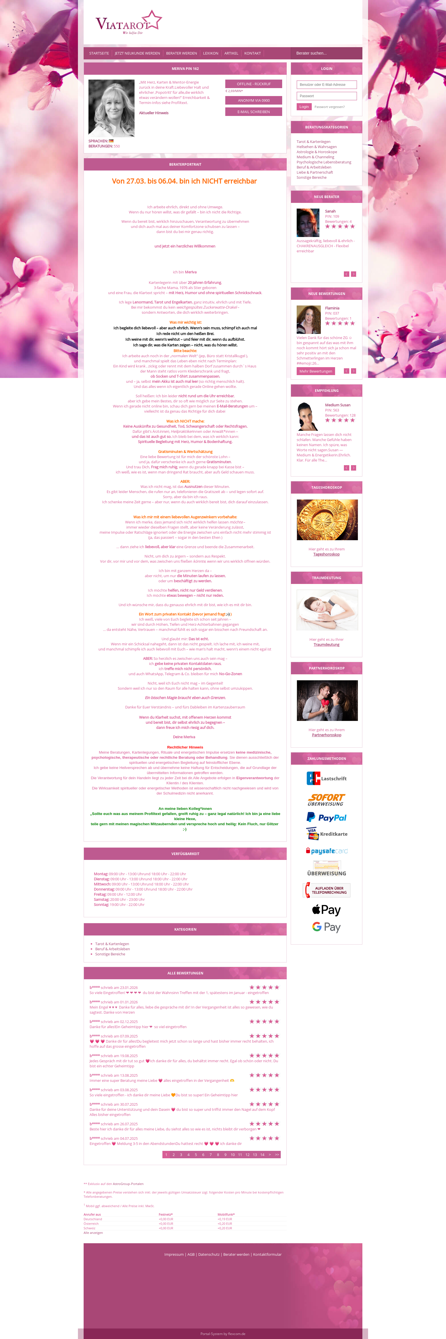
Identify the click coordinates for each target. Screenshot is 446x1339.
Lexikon (210, 53)
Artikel (231, 53)
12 (247, 1154)
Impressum (174, 1254)
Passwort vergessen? (330, 107)
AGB (191, 1254)
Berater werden (181, 53)
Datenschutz (209, 1254)
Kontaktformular (267, 1254)
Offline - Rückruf (254, 83)
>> (277, 1154)
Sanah (330, 211)
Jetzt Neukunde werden (137, 53)
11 (240, 1154)
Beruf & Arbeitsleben (314, 167)
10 (233, 1154)
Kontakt (252, 53)
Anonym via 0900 (254, 100)
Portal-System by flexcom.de (223, 1333)
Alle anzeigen (93, 1232)
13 (255, 1154)
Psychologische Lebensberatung (324, 162)
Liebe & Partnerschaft (315, 172)
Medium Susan (337, 404)
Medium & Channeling (315, 156)
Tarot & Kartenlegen (314, 141)
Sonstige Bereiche (312, 177)
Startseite (99, 53)
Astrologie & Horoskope (317, 151)
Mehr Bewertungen (316, 371)
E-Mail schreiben (254, 111)
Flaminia (332, 308)
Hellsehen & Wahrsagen (317, 146)
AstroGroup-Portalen (128, 1184)
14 (262, 1154)
